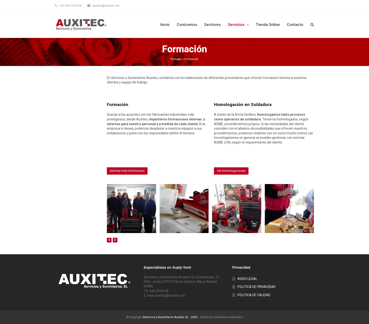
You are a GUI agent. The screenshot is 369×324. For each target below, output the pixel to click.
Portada (176, 59)
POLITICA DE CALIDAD (253, 295)
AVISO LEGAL (247, 279)
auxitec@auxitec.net (105, 5)
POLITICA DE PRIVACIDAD (256, 287)
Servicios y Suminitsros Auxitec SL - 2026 (170, 317)
